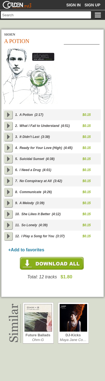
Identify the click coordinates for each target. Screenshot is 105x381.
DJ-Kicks (73, 335)
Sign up (92, 5)
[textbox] (46, 14)
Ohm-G (38, 340)
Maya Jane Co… (73, 340)
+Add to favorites (26, 249)
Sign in (73, 5)
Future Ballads (38, 335)
